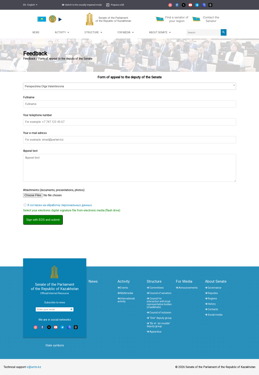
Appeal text (30, 150)
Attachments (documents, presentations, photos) (53, 190)
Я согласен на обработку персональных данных (59, 205)
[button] (81, 5)
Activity (123, 281)
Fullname (28, 97)
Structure (154, 281)
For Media (184, 281)
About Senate (216, 281)
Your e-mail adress (35, 133)
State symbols (54, 345)
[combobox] (129, 86)
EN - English (30, 5)
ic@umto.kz (34, 367)
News (93, 281)
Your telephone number (37, 115)
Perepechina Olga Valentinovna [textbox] (44, 86)
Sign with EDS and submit (43, 219)
